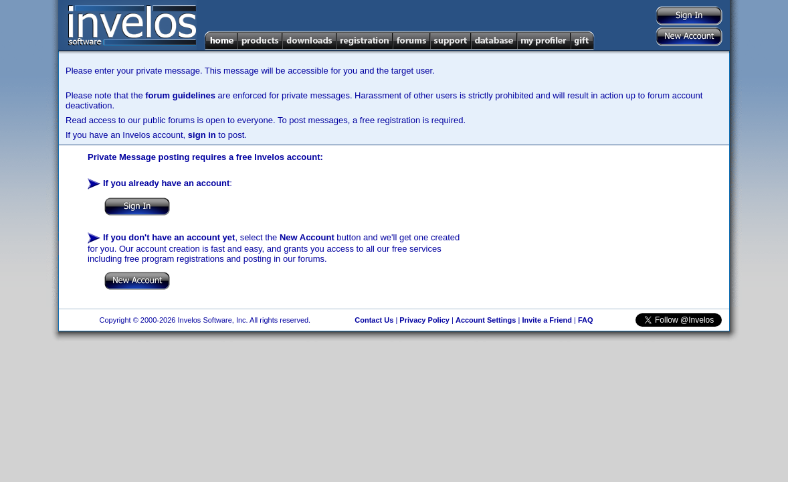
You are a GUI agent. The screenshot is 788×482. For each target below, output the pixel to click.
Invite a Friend (547, 320)
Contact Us (374, 320)
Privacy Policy (424, 320)
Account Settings (486, 320)
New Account (307, 237)
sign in (202, 135)
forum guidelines (180, 95)
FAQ (585, 320)
